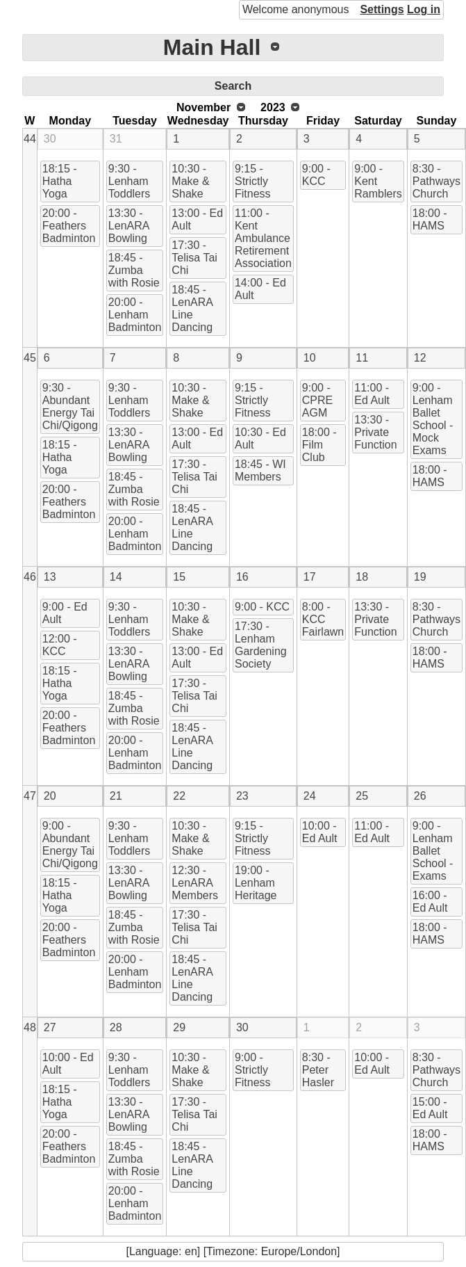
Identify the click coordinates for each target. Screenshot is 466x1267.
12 (420, 358)
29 (179, 1027)
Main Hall (211, 47)
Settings (381, 9)
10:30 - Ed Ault (260, 438)
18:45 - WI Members (260, 470)
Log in (423, 9)
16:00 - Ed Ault (430, 901)
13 (50, 577)
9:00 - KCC (316, 175)
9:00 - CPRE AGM (317, 400)
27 (50, 1027)
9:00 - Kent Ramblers (377, 181)
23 (242, 796)
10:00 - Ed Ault (320, 832)
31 (116, 139)
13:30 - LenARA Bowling (129, 225)
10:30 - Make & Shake (190, 181)
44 (30, 139)
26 (420, 796)
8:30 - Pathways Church (436, 181)
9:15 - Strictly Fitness (253, 181)
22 (179, 796)
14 (116, 577)
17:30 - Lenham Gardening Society (261, 645)
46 (30, 577)
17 (309, 577)
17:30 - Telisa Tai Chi (194, 257)
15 (179, 577)
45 (30, 358)
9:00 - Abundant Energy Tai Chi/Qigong (70, 844)
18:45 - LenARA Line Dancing (192, 308)
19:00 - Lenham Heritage (255, 882)
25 (362, 796)
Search (233, 86)
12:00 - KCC (59, 645)
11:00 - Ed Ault (372, 394)
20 (50, 796)
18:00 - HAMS (430, 219)
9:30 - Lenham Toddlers (129, 181)
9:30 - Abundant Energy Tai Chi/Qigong (70, 406)
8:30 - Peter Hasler (318, 1069)
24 (309, 796)
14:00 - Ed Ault (260, 289)
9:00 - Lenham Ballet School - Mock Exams (433, 419)
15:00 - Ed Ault (430, 1108)
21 (116, 796)
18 (362, 577)
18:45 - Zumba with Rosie (134, 270)
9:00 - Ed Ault (65, 613)
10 (309, 358)
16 (242, 577)
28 (116, 1027)
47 (30, 796)
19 (420, 577)
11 (362, 358)
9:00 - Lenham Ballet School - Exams (433, 851)
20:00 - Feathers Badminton (69, 225)
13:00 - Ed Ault (197, 219)
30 (50, 139)
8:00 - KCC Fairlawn (323, 619)
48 (30, 1027)
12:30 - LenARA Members (195, 882)
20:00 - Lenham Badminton (135, 314)
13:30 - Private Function (375, 432)
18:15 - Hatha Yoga (59, 181)
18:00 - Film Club (319, 444)
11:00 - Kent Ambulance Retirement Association (263, 238)
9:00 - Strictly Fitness (253, 1069)
